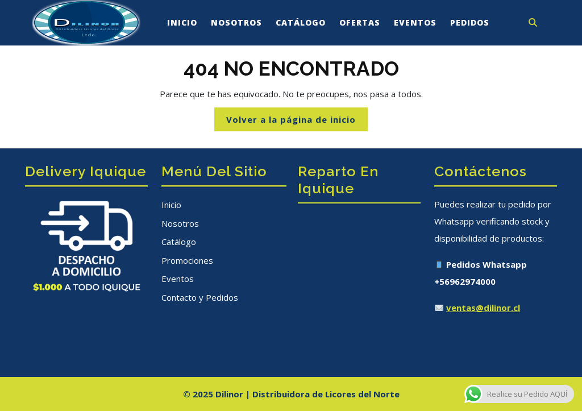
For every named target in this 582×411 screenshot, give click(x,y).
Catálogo (301, 22)
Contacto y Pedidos (199, 297)
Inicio (182, 22)
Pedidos (469, 22)
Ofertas (359, 22)
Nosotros (236, 22)
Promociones (187, 260)
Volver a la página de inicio (297, 122)
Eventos (415, 22)
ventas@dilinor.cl (483, 307)
